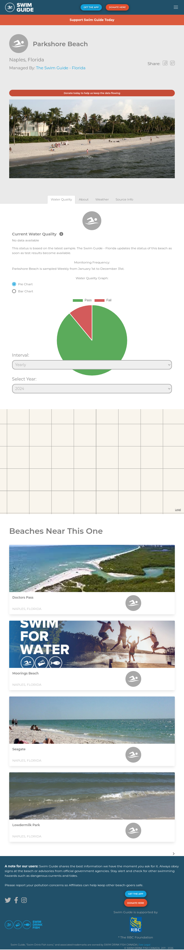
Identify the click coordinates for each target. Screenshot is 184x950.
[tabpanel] (92, 300)
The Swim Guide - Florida (60, 67)
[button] (176, 7)
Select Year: (24, 379)
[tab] (61, 199)
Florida (36, 60)
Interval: (20, 355)
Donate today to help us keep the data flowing (92, 93)
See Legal (144, 944)
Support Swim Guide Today (92, 20)
